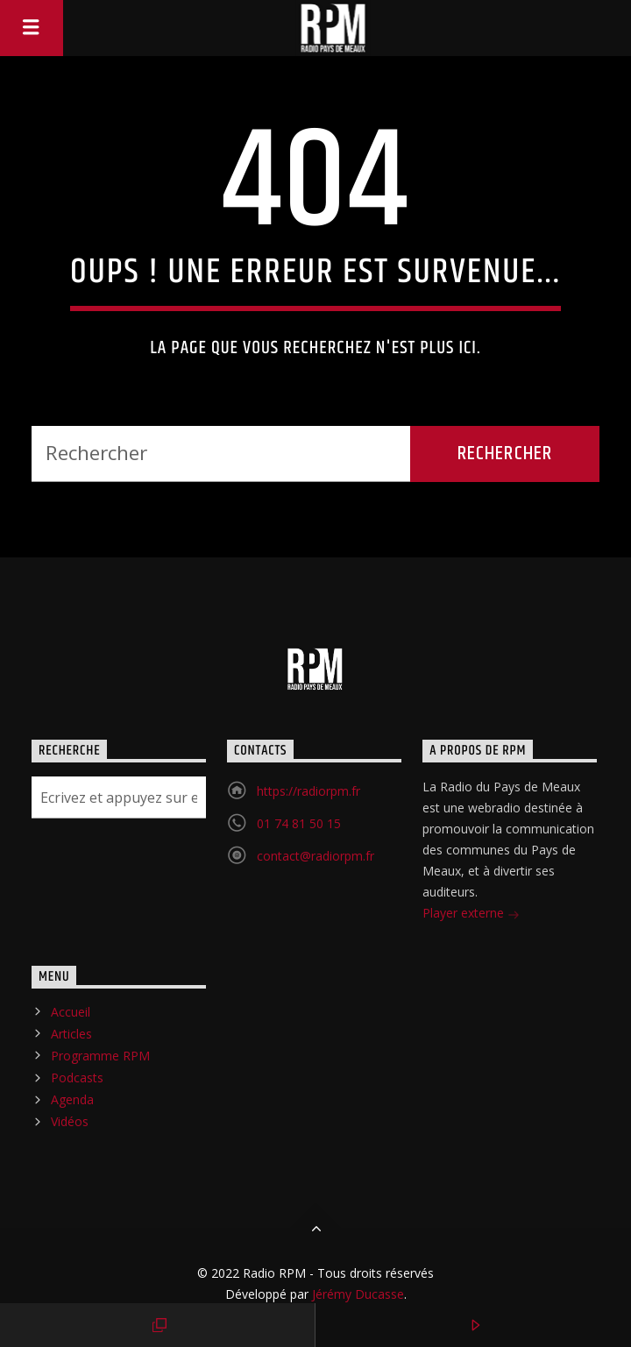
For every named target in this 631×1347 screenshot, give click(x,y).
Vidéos (70, 1121)
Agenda (72, 1099)
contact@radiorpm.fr (315, 855)
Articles (71, 1033)
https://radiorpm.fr (308, 791)
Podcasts (77, 1077)
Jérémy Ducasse (356, 1294)
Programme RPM (100, 1055)
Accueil (70, 1011)
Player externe (471, 914)
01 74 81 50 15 (299, 823)
